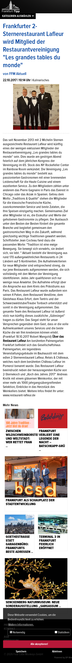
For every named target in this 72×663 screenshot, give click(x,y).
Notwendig (17, 632)
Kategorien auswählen (16, 16)
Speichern (21, 651)
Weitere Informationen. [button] (21, 624)
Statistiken (62, 632)
